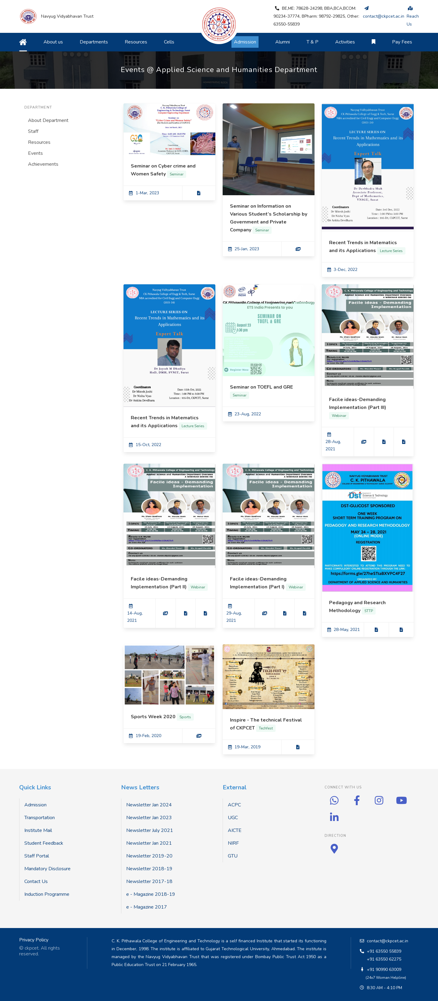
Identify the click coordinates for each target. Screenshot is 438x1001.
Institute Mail (38, 830)
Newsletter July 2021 (149, 830)
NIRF (233, 843)
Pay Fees (402, 42)
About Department (48, 120)
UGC (233, 817)
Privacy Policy (33, 940)
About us (53, 42)
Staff (33, 131)
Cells (169, 42)
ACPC (234, 805)
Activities (345, 42)
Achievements (43, 164)
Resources (136, 42)
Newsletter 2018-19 (149, 868)
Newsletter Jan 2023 (149, 817)
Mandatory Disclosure (47, 868)
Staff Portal (36, 856)
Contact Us (36, 881)
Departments (94, 42)
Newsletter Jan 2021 (149, 843)
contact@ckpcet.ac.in (387, 941)
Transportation (39, 817)
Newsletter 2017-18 (149, 881)
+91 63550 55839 (384, 951)
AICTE (235, 830)
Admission (35, 805)
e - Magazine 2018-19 (150, 894)
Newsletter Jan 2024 (149, 805)
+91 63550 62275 (384, 959)
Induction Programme (46, 894)
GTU (233, 856)
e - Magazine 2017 (146, 907)
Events (35, 153)
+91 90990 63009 (384, 969)
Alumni (282, 42)
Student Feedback (43, 843)
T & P (312, 42)
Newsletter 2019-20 (149, 856)
